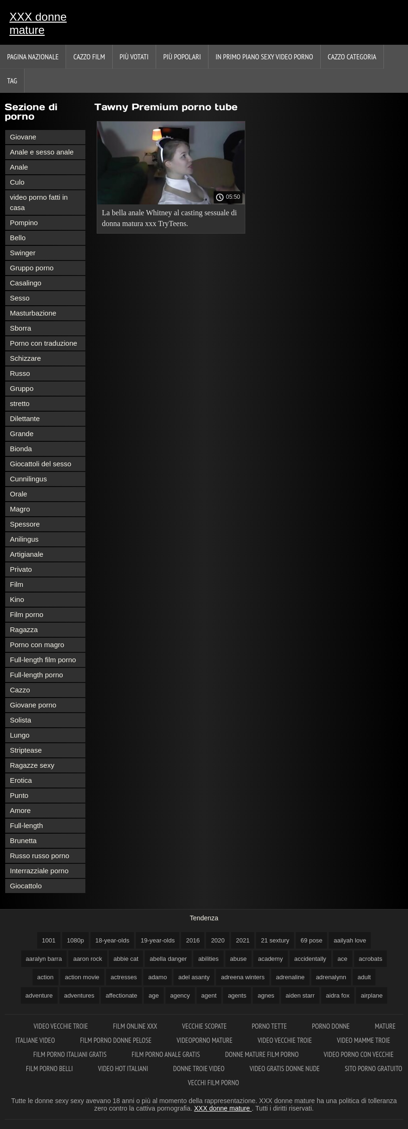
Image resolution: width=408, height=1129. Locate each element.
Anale (19, 167)
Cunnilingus (28, 479)
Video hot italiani (124, 1068)
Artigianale (26, 554)
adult (364, 977)
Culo (17, 182)
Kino (17, 599)
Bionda (21, 449)
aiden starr (300, 995)
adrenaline (290, 977)
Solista (20, 720)
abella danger (168, 958)
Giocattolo (26, 886)
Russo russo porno (39, 856)
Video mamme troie (363, 1040)
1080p (75, 940)
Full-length (26, 825)
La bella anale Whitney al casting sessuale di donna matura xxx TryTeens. (169, 218)
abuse (238, 958)
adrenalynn (331, 977)
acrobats (371, 958)
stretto (20, 403)
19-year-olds (158, 940)
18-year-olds (112, 940)
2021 (243, 940)
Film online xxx (136, 1026)
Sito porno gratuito (373, 1068)
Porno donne (331, 1026)
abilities (208, 958)
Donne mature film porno (262, 1054)
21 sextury (275, 940)
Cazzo (20, 690)
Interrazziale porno (39, 871)
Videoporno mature (205, 1040)
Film (16, 584)
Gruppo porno (32, 268)
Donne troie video (199, 1068)
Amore (20, 810)
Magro (20, 509)
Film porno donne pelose (116, 1040)
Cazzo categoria (352, 56)
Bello (17, 238)
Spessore (25, 524)
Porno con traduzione (43, 343)
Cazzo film (89, 56)
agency (180, 995)
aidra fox (338, 995)
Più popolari (182, 56)
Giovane (23, 137)
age (154, 995)
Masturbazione (33, 313)
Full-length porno (36, 675)
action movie (82, 977)
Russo (20, 373)
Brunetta (23, 841)
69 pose (311, 940)
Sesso (20, 298)
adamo (157, 977)
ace (343, 958)
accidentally (310, 958)
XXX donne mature (38, 23)
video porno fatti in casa (39, 202)
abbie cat (126, 958)
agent (209, 995)
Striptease (26, 750)
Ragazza (24, 629)
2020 (218, 940)
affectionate (121, 995)
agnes (266, 995)
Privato (21, 569)
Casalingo (26, 283)
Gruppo (21, 388)
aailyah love (349, 940)
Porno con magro (37, 645)
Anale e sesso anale (42, 152)
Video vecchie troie (61, 1026)
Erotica (21, 780)
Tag (12, 80)
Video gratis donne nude (285, 1068)
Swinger (22, 253)
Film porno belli (50, 1068)
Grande (21, 434)
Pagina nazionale (32, 56)
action (45, 977)
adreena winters (243, 977)
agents (237, 995)
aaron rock (87, 958)
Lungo (20, 735)
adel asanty (194, 977)
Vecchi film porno (213, 1082)
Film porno (26, 614)
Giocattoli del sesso (40, 464)
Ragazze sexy (32, 765)
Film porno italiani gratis (70, 1054)
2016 (193, 940)
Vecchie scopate (205, 1026)
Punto (19, 795)
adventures (79, 995)
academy (270, 958)
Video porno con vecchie (358, 1054)
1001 (49, 940)
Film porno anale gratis (166, 1054)
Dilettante (25, 418)
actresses (124, 977)
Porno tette (270, 1026)
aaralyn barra (44, 958)
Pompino (24, 223)
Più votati (134, 56)
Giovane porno (33, 705)
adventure (39, 995)
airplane (372, 995)
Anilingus (24, 539)
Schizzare (25, 358)
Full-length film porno (43, 660)
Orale (18, 494)
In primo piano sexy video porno (264, 56)
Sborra (20, 328)
